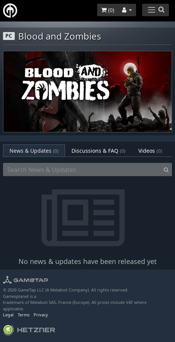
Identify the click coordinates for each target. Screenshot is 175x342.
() (107, 10)
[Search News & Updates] (82, 169)
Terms (23, 314)
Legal (8, 314)
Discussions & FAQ (98, 150)
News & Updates (34, 150)
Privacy (41, 314)
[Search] (166, 169)
